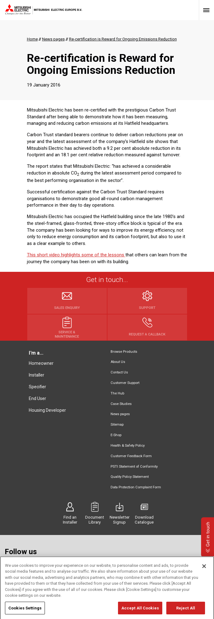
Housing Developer (47, 410)
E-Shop (116, 435)
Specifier (37, 386)
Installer (36, 375)
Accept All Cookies (140, 612)
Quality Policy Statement (130, 477)
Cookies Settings (24, 612)
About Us (118, 362)
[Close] (204, 570)
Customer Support (125, 383)
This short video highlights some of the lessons (76, 255)
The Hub (117, 393)
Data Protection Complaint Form (136, 487)
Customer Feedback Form (131, 456)
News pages (120, 414)
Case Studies (121, 404)
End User (37, 398)
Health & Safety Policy (128, 446)
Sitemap (117, 425)
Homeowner (41, 363)
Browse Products (124, 352)
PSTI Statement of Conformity (134, 467)
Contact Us (119, 372)
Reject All (185, 612)
